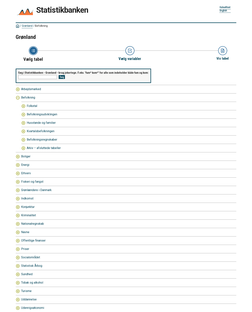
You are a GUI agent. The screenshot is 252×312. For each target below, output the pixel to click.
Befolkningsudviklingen (42, 114)
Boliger (25, 156)
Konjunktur (28, 207)
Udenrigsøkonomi (32, 308)
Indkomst (27, 198)
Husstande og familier (41, 123)
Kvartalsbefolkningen (40, 131)
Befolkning (41, 25)
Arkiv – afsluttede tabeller (44, 148)
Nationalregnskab (32, 223)
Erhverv (26, 173)
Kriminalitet (28, 215)
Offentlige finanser (33, 240)
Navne (25, 232)
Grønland (27, 25)
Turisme (26, 291)
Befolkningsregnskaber (42, 139)
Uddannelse (29, 299)
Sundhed (27, 274)
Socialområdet (30, 257)
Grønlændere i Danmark (36, 190)
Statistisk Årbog (31, 266)
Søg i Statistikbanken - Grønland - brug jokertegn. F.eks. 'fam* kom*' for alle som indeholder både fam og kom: (83, 72)
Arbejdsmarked (31, 89)
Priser (25, 249)
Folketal (32, 106)
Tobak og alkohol (32, 282)
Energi (25, 165)
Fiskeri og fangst (32, 181)
